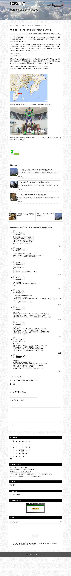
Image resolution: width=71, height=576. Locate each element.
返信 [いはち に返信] (59, 246)
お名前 (12, 384)
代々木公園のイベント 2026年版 (19, 467)
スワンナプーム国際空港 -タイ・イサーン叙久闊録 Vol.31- (25, 476)
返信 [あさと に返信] (59, 288)
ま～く (18, 307)
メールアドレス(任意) (18, 392)
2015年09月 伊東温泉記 (50, 33)
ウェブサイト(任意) (17, 400)
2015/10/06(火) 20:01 (19, 279)
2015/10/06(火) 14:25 (19, 251)
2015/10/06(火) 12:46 (19, 234)
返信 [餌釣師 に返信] (59, 305)
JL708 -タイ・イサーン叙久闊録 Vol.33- (20, 472)
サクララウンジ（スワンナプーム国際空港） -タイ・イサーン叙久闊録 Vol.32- (31, 474)
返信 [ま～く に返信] (59, 320)
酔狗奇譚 (34, 554)
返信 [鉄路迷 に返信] (59, 259)
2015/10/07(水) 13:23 (19, 341)
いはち (18, 232)
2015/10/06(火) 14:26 (19, 264)
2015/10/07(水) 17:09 (19, 357)
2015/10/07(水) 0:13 (18, 293)
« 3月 (10, 458)
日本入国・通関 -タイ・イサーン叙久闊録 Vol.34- (23, 469)
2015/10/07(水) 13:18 (19, 309)
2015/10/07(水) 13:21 (19, 324)
